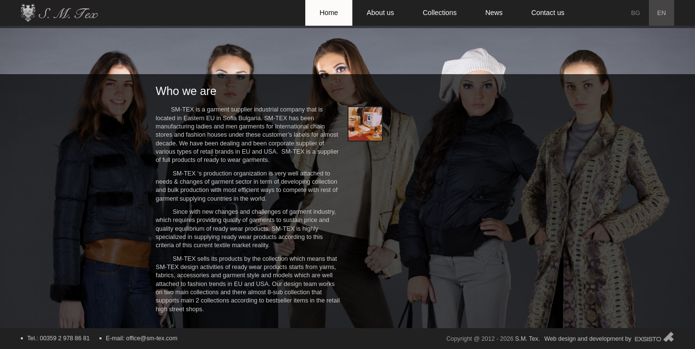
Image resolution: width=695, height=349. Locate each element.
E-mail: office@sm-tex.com (141, 338)
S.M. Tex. (527, 338)
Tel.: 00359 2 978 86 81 (58, 338)
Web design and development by (587, 338)
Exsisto (654, 336)
